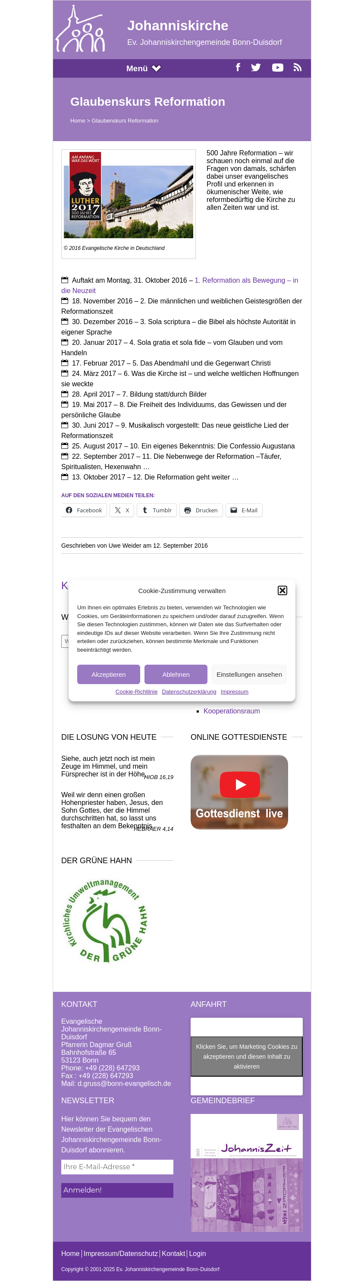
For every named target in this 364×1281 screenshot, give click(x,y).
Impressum (234, 691)
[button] (282, 590)
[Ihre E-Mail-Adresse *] (117, 1167)
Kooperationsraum (232, 711)
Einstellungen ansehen (249, 674)
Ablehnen (175, 674)
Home (77, 120)
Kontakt (173, 1253)
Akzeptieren (108, 674)
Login (197, 1253)
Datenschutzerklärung (189, 691)
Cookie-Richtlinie (137, 691)
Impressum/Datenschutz (121, 1253)
